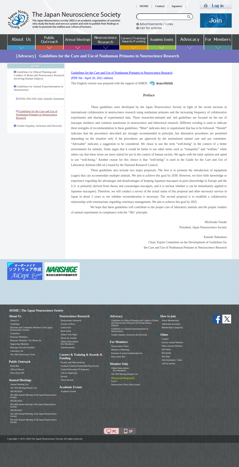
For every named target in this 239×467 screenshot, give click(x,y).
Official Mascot (17, 369)
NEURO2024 (16, 401)
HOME (144, 6)
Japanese (176, 6)
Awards (64, 376)
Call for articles (168, 363)
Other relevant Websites (172, 346)
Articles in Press (68, 324)
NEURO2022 (16, 410)
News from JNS (17, 373)
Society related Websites (172, 342)
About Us (14, 320)
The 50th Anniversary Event (22, 354)
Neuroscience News (120, 346)
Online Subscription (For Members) (69, 342)
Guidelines (15, 324)
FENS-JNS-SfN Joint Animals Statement (41, 98)
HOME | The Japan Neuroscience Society (36, 310)
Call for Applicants (69, 373)
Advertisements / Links (172, 360)
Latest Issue (66, 327)
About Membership (170, 320)
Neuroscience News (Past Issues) (125, 384)
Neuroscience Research (71, 320)
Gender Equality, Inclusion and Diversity (39, 125)
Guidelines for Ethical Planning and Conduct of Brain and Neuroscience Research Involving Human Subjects (39, 75)
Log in (114, 381)
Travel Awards (67, 380)
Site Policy (166, 349)
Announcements (68, 347)
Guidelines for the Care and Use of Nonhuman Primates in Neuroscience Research (122, 72)
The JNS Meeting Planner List (23, 388)
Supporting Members (19, 344)
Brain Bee (14, 366)
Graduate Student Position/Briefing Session (80, 366)
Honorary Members (19, 337)
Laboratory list (16, 351)
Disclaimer (166, 353)
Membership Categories (172, 327)
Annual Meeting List (19, 384)
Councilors (15, 333)
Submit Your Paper (69, 334)
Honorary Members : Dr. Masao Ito (25, 340)
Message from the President (22, 347)
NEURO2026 (16, 391)
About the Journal (69, 338)
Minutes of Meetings (120, 349)
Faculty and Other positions (73, 362)
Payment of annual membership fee (126, 353)
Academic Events (68, 391)
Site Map (166, 356)
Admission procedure (171, 324)
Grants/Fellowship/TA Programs (75, 369)
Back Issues (66, 331)
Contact (160, 6)
